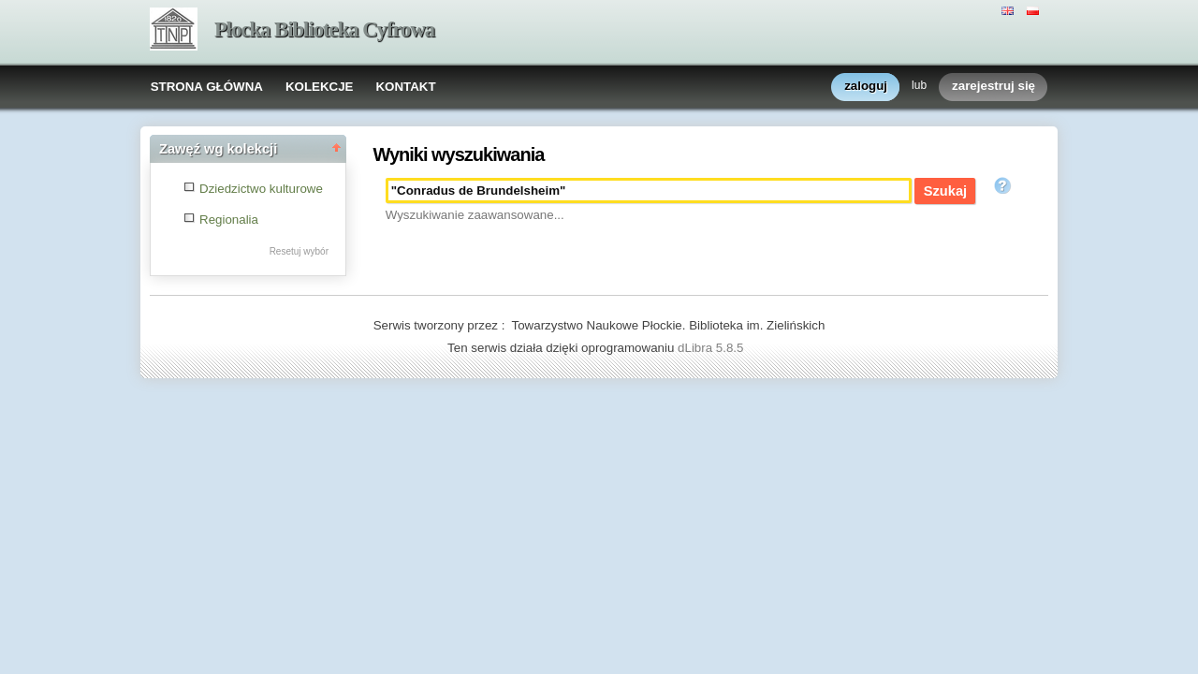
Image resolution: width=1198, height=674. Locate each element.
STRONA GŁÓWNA (207, 87)
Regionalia (228, 219)
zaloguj (865, 86)
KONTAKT (405, 87)
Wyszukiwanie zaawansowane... (475, 215)
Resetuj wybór (299, 251)
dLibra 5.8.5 (712, 348)
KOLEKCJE (319, 87)
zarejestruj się (993, 86)
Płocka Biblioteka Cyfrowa (324, 29)
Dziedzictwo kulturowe (261, 189)
